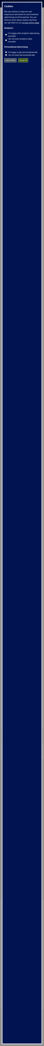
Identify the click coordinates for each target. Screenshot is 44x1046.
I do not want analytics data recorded (20, 40)
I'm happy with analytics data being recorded (23, 34)
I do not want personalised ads (21, 55)
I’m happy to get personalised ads (22, 52)
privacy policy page (30, 22)
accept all (23, 60)
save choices (10, 60)
